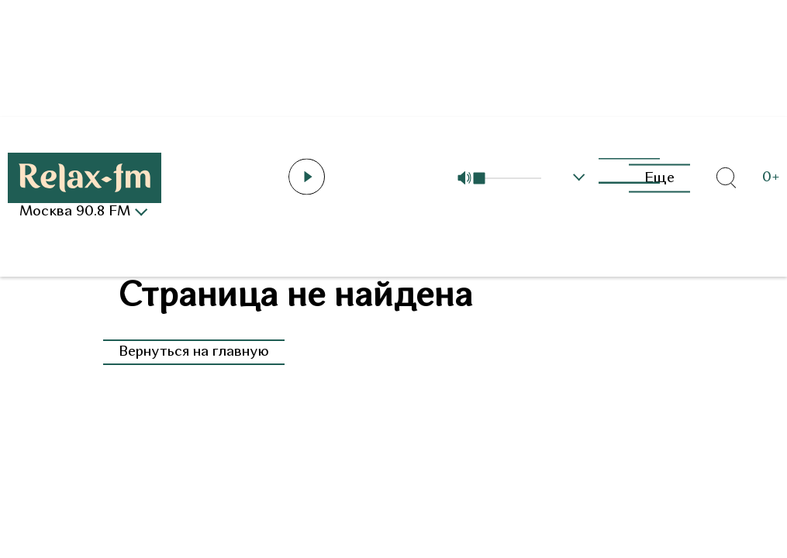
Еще (659, 177)
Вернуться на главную (194, 352)
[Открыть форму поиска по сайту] (725, 178)
